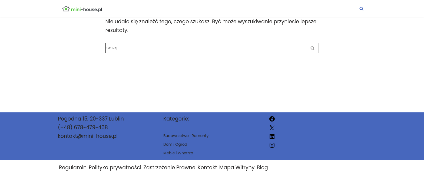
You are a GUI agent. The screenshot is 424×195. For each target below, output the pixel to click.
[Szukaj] (361, 8)
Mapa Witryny (237, 172)
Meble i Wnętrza (331, 8)
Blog (262, 172)
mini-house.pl (267, 187)
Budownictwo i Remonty (203, 8)
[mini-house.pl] (82, 8)
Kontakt (207, 172)
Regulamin (73, 172)
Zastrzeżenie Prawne (170, 172)
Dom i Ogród (274, 8)
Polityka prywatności (115, 172)
